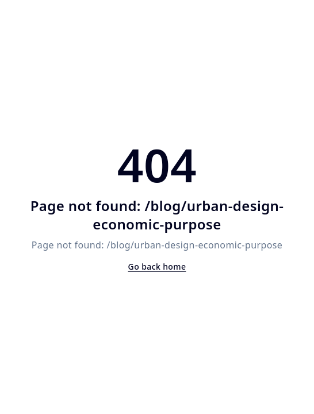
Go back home (157, 266)
